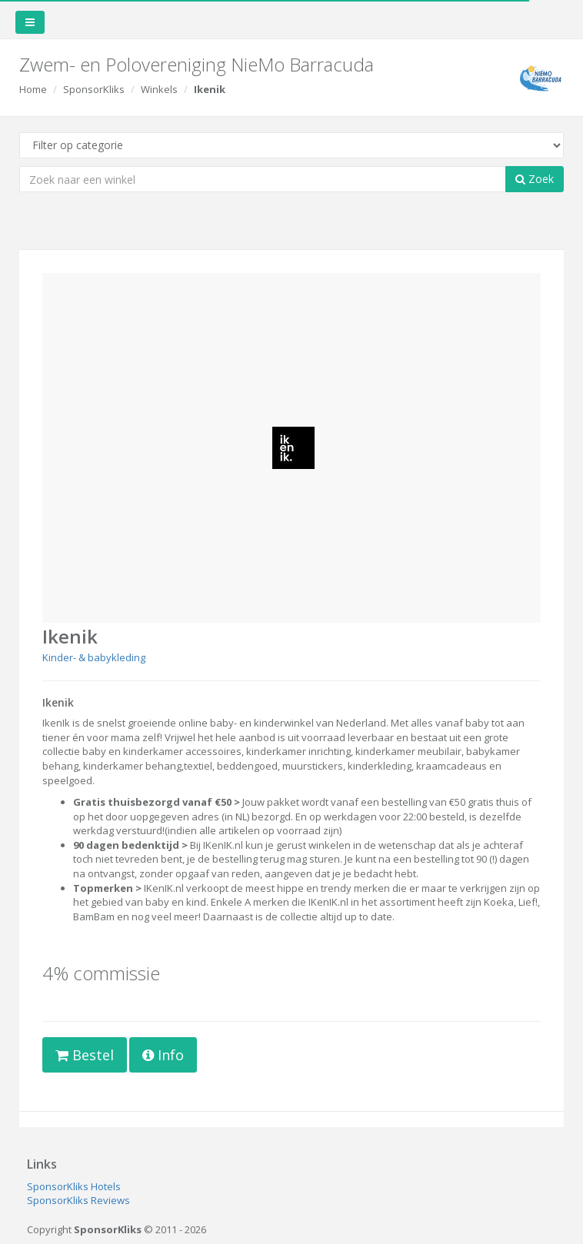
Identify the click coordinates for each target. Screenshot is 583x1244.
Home (33, 89)
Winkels (159, 89)
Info (163, 1055)
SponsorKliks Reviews (78, 1200)
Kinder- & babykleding (93, 657)
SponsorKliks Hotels (74, 1186)
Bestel (84, 1055)
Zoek (534, 178)
